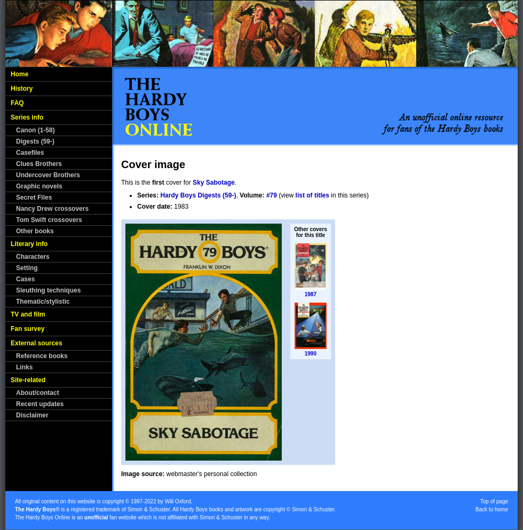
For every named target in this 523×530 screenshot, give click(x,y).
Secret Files (34, 197)
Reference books (42, 356)
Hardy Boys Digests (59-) (198, 195)
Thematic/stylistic (43, 301)
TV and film (28, 314)
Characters (33, 256)
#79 (271, 195)
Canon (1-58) (35, 130)
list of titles (312, 195)
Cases (25, 279)
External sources (36, 343)
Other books (35, 231)
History (22, 88)
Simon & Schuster (149, 509)
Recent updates (40, 404)
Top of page (494, 501)
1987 (310, 294)
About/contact (37, 393)
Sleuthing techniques (48, 290)
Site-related (28, 380)
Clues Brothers (39, 164)
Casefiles (30, 152)
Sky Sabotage (214, 182)
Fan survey (27, 329)
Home (19, 74)
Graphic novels (39, 186)
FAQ (17, 103)
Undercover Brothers (48, 175)
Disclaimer (32, 415)
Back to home (492, 509)
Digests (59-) (35, 141)
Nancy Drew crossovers (52, 208)
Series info (27, 117)
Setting (27, 268)
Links (24, 367)
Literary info (29, 244)
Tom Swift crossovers (49, 220)
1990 (310, 354)
